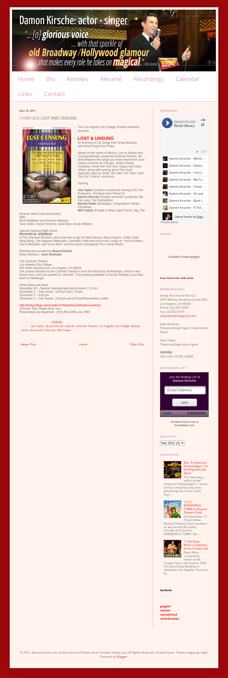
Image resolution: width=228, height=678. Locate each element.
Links (25, 94)
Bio (50, 79)
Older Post (137, 344)
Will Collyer (64, 330)
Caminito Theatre (87, 326)
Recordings (149, 79)
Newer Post (28, 344)
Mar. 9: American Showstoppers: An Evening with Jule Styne (196, 468)
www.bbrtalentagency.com (178, 316)
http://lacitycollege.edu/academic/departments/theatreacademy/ (60, 305)
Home (26, 79)
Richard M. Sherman (43, 330)
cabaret (69, 326)
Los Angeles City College (114, 326)
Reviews (77, 79)
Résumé (111, 79)
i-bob (203, 652)
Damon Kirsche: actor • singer (73, 21)
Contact (54, 94)
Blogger (122, 657)
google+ (165, 606)
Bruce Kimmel (54, 326)
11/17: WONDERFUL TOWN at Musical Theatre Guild (195, 507)
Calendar (188, 79)
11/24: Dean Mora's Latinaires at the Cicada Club (196, 545)
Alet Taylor (37, 326)
